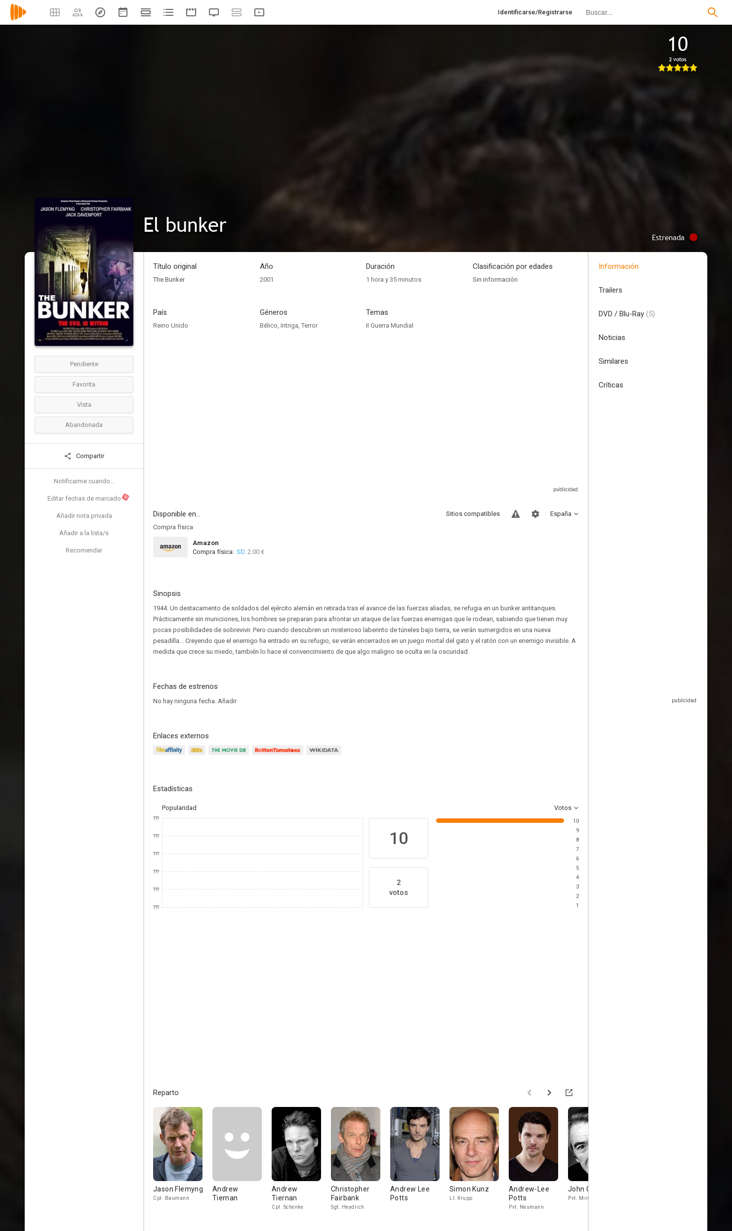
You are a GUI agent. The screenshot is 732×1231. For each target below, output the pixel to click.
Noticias (612, 337)
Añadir (227, 701)
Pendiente (84, 364)
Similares (613, 361)
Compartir (84, 456)
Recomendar (84, 550)
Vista (84, 404)
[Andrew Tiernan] (301, 1159)
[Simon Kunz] (479, 1159)
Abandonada (84, 424)
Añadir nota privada (84, 515)
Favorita (84, 384)
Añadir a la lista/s (84, 533)
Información (619, 266)
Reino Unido (170, 325)
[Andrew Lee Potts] (419, 1159)
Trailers (610, 290)
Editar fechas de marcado (88, 497)
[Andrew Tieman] (242, 1159)
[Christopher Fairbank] (360, 1159)
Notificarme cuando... (84, 481)
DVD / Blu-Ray (627, 313)
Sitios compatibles (473, 513)
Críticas (611, 385)
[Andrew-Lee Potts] (538, 1159)
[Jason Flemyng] (182, 1159)
